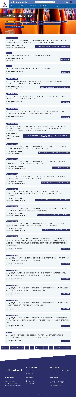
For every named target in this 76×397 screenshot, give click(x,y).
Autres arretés (10, 24)
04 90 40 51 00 (31, 371)
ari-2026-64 (65, 264)
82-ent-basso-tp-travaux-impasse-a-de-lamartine (52, 46)
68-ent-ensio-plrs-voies (61, 167)
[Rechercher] (53, 2)
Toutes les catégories (12, 21)
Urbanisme (33, 21)
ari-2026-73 (65, 309)
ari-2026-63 (65, 102)
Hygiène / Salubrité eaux (58, 21)
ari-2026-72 (65, 326)
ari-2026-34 (65, 341)
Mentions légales (11, 383)
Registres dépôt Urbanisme (14, 26)
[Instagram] (30, 383)
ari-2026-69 (65, 249)
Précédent (15, 347)
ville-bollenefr (19, 2)
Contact (30, 373)
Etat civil (25, 21)
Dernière (66, 347)
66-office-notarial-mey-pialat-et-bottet (55, 87)
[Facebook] (30, 381)
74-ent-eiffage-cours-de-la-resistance (56, 229)
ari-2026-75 (65, 294)
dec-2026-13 (65, 72)
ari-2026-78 (65, 117)
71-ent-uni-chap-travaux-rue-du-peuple (55, 182)
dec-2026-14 (65, 59)
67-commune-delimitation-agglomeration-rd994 (52, 199)
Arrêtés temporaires (45, 24)
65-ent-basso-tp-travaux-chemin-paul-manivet (53, 214)
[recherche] (43, 2)
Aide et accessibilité (12, 387)
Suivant (58, 347)
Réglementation (44, 21)
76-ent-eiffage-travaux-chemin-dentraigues (54, 152)
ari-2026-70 (65, 279)
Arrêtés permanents (30, 24)
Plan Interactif (10, 381)
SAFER (19, 24)
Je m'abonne (55, 385)
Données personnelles (13, 385)
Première (5, 347)
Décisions (57, 24)
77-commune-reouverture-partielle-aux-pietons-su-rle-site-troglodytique (46, 136)
